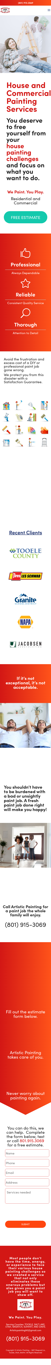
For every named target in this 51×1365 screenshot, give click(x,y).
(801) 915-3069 (25, 2)
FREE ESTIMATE (25, 217)
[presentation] (24, 1212)
